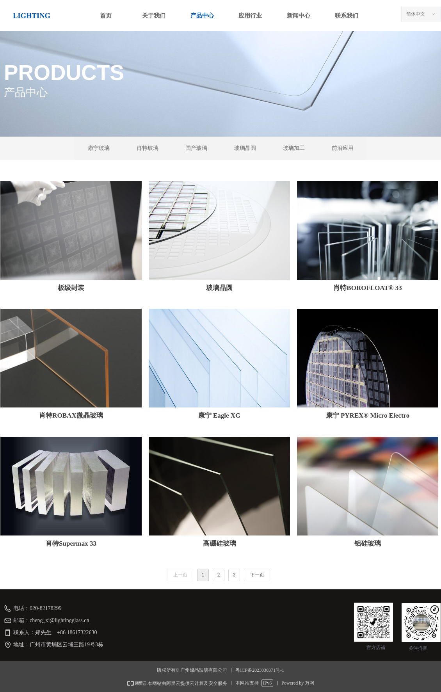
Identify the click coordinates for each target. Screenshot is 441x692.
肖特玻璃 (147, 148)
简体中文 (415, 14)
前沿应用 (343, 148)
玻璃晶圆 (245, 148)
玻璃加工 (294, 148)
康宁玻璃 (99, 148)
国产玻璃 (196, 148)
